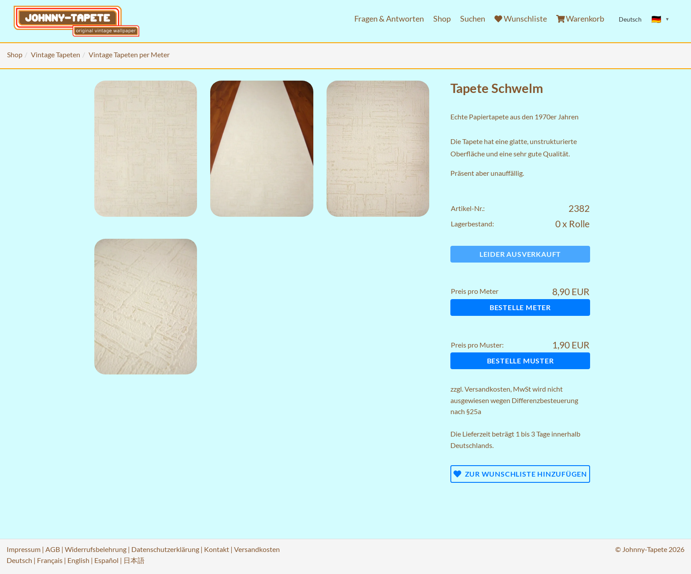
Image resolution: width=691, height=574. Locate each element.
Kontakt (216, 549)
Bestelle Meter (520, 307)
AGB (52, 549)
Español (106, 560)
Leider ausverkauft (520, 254)
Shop (442, 18)
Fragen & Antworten (389, 18)
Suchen (472, 18)
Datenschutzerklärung (165, 549)
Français (50, 560)
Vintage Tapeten (55, 54)
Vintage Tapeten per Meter (129, 54)
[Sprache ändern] (660, 19)
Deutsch (19, 560)
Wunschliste (520, 18)
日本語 (134, 560)
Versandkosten (487, 389)
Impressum (24, 549)
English (78, 560)
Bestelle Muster (520, 360)
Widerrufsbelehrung (95, 549)
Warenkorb (580, 18)
